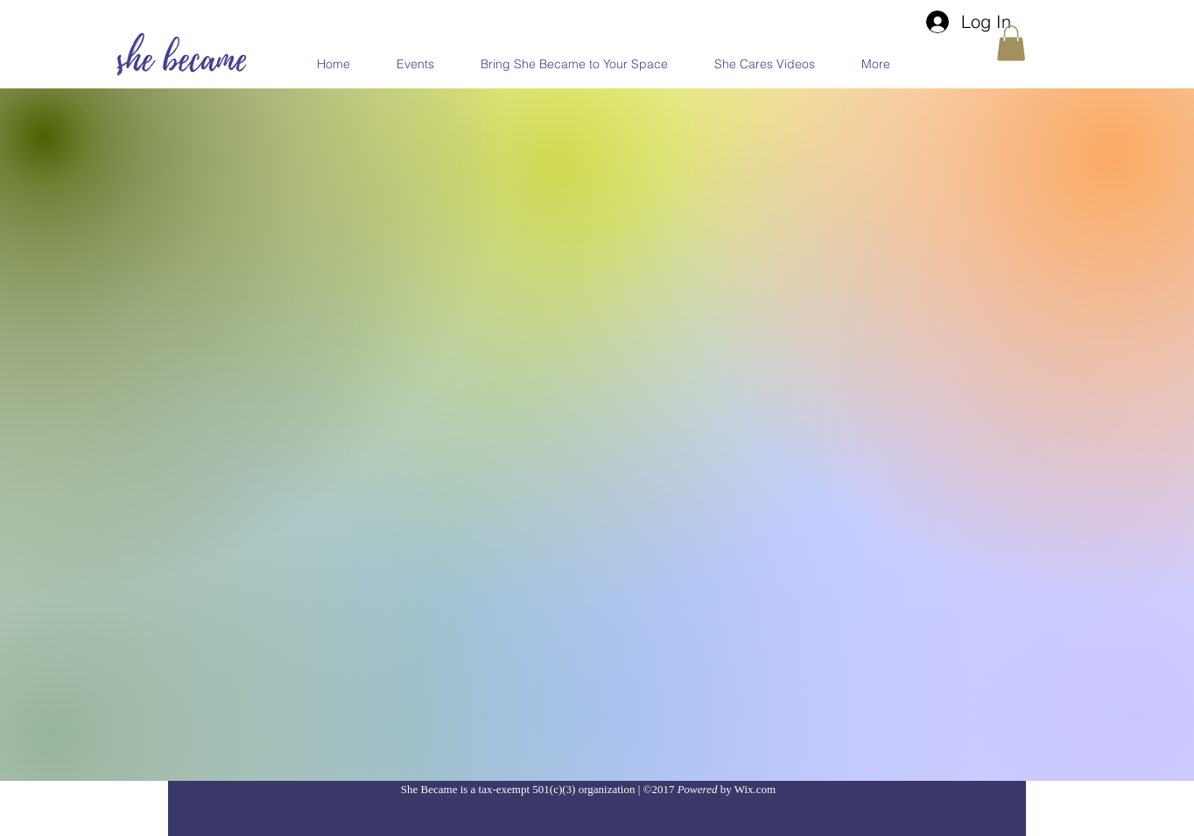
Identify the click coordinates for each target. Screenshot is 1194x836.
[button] (1011, 43)
